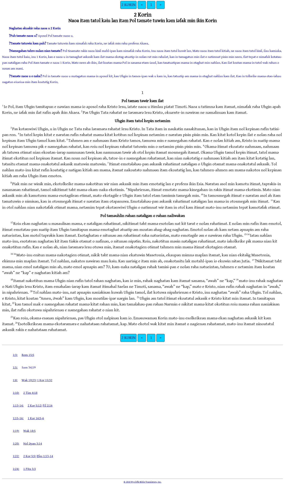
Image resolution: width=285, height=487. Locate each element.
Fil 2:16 (48, 405)
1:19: (16, 431)
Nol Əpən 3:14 (32, 443)
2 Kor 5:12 (34, 405)
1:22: (16, 456)
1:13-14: (18, 405)
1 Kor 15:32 (44, 380)
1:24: (16, 469)
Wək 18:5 (29, 431)
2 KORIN (128, 4)
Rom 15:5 (28, 355)
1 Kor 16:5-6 (36, 418)
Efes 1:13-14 (45, 456)
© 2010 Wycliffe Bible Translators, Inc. (142, 481)
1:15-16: (18, 418)
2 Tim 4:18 (30, 393)
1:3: (15, 355)
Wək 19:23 (29, 380)
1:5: (15, 367)
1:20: (16, 443)
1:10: (16, 393)
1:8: (15, 380)
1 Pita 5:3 (29, 469)
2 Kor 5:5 (29, 456)
